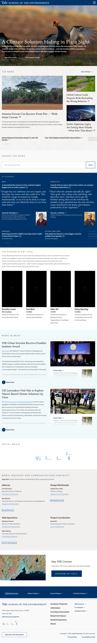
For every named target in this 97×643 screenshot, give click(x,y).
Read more (10, 382)
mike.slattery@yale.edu (9, 536)
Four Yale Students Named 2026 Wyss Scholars (63, 138)
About (53, 623)
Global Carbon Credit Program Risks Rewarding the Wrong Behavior (80, 98)
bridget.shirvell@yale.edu (10, 504)
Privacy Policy (72, 637)
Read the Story (11, 57)
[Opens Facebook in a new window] (59, 457)
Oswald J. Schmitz (57, 213)
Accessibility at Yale (88, 637)
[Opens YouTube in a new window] (69, 455)
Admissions (55, 608)
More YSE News (86, 72)
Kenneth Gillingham (9, 213)
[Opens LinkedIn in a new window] (38, 457)
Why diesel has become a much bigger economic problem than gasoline (63, 235)
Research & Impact (58, 616)
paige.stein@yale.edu (47, 479)
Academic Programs (58, 604)
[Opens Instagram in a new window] (48, 457)
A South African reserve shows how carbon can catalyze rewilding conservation (71, 186)
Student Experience (58, 619)
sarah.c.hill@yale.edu (57, 527)
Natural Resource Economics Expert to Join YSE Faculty (20, 139)
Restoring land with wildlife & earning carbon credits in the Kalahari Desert (22, 235)
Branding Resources (57, 500)
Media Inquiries (79, 604)
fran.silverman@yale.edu (10, 494)
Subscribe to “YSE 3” (66, 574)
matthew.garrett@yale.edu (11, 527)
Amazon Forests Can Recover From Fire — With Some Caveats (29, 115)
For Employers (79, 607)
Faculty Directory (7, 510)
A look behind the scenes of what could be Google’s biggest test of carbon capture (21, 186)
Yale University (77, 633)
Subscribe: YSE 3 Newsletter (14, 635)
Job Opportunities (80, 611)
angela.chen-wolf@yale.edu (59, 494)
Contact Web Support (9, 543)
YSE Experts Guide (32, 57)
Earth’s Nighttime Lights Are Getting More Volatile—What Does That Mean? (79, 127)
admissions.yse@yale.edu (10, 617)
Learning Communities (59, 612)
